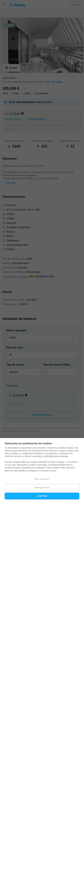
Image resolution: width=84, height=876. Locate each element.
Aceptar (42, 496)
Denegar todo (42, 487)
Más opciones (42, 479)
